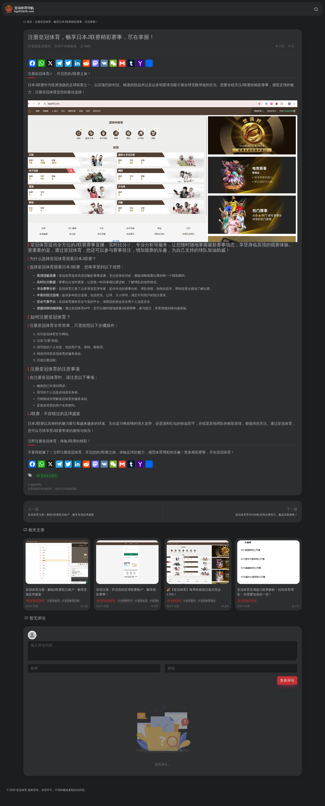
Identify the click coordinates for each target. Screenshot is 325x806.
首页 (29, 21)
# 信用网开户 (125, 600)
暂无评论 (37, 618)
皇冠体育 (42, 74)
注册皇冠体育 (43, 368)
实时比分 (118, 244)
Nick (85, 46)
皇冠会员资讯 (39, 46)
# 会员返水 (190, 600)
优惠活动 (174, 600)
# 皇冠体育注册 (70, 600)
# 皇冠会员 (54, 600)
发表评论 (287, 680)
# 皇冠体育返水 (207, 600)
